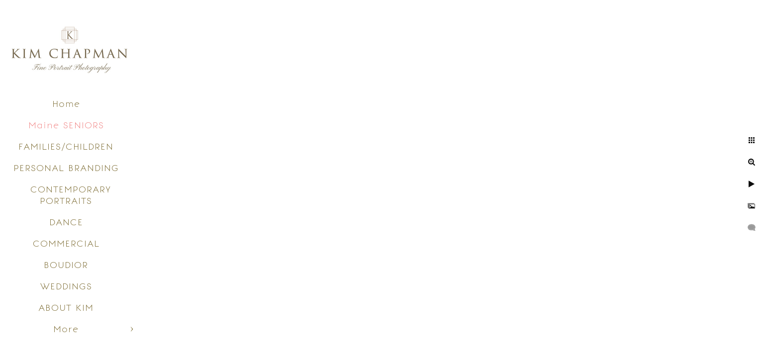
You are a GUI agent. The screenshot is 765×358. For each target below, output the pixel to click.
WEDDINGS (66, 286)
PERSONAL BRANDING (66, 168)
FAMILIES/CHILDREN (65, 146)
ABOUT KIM (66, 307)
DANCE (66, 222)
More (66, 329)
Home (66, 103)
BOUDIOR (66, 264)
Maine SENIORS (66, 125)
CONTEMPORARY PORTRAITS (70, 194)
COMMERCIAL (66, 243)
